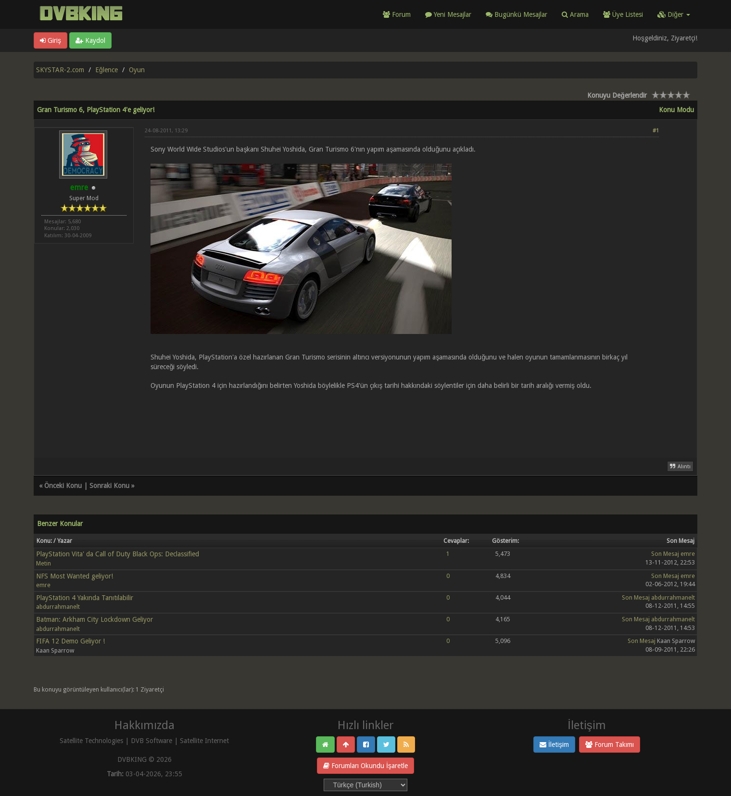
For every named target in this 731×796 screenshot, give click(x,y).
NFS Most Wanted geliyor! (74, 576)
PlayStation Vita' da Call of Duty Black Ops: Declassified (117, 554)
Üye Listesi (623, 14)
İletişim (554, 744)
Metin (43, 563)
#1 (656, 131)
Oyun (137, 70)
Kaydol (90, 40)
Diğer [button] (673, 14)
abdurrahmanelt (58, 606)
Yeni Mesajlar (448, 14)
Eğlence (106, 70)
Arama (575, 14)
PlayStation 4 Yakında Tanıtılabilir (84, 598)
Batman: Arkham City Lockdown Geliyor (94, 619)
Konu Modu (676, 110)
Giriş (50, 40)
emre (688, 553)
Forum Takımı (609, 744)
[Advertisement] (402, 418)
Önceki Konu (63, 485)
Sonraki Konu (109, 485)
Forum (397, 14)
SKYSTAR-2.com (60, 70)
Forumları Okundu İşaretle (365, 766)
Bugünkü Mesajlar (516, 14)
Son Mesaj (665, 553)
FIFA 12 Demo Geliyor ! (70, 641)
